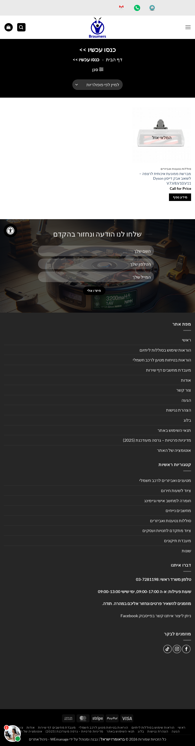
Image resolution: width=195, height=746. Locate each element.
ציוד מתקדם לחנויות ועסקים (166, 530)
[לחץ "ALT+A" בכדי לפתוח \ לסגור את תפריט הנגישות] (10, 230)
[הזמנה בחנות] (97, 84)
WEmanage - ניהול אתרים (48, 739)
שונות (186, 550)
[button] (188, 27)
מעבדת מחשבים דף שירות (168, 369)
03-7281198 (147, 579)
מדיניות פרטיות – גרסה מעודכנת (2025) (157, 440)
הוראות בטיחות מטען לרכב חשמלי (162, 359)
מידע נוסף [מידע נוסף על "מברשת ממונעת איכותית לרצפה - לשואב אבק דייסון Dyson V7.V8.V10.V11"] (180, 197)
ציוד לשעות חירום (176, 490)
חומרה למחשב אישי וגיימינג (167, 500)
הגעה (186, 400)
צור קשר (183, 389)
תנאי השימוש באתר (174, 430)
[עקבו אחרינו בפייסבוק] (186, 649)
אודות (186, 380)
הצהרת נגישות (178, 409)
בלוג (187, 420)
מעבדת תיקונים (177, 540)
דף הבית (114, 59)
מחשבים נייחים (178, 510)
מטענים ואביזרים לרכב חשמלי (165, 480)
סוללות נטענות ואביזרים (170, 520)
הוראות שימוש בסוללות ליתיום (165, 349)
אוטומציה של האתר (174, 450)
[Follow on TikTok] (167, 649)
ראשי (186, 339)
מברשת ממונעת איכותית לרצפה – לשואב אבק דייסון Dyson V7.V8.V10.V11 (165, 178)
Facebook (129, 615)
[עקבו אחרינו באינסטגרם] (177, 649)
